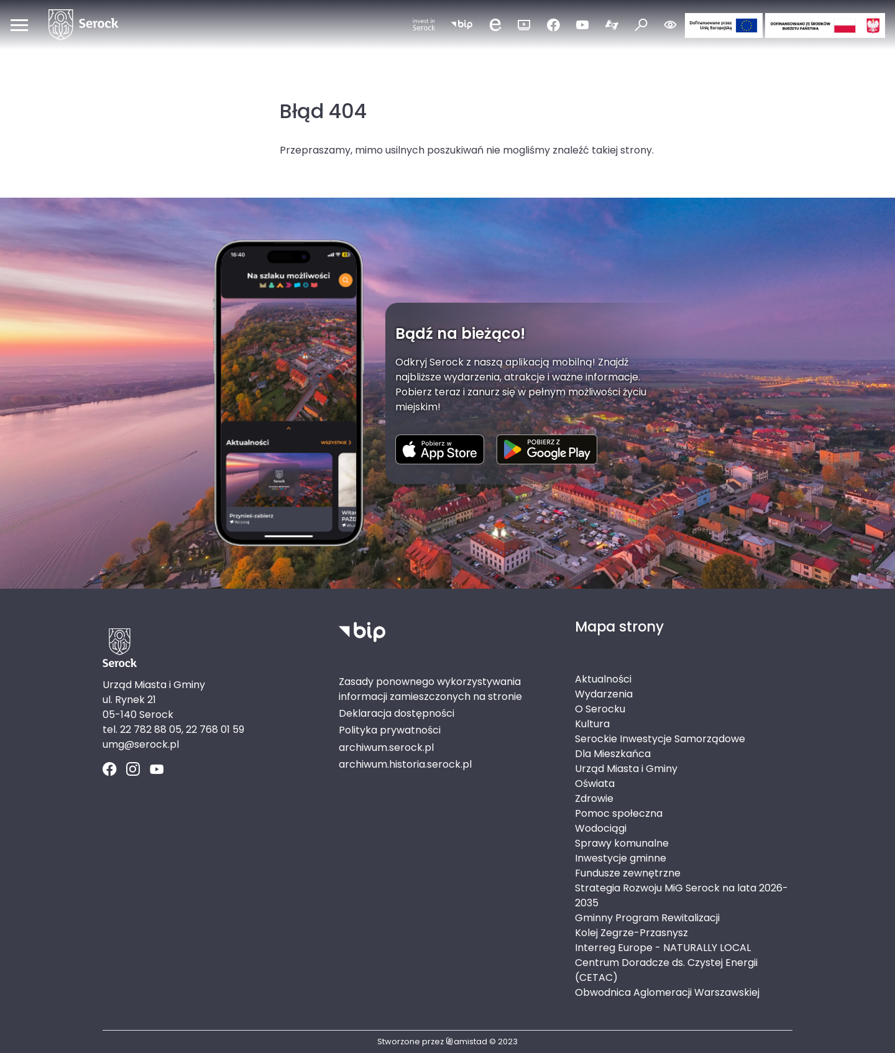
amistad (466, 1041)
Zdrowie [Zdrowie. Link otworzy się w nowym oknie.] (594, 798)
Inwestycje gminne (620, 858)
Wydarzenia (604, 694)
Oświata (595, 783)
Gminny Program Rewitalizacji (647, 918)
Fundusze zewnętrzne (628, 873)
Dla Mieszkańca (613, 754)
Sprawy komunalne (622, 843)
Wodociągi (600, 828)
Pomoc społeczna (619, 813)
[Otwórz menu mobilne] (19, 25)
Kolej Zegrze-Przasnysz (631, 933)
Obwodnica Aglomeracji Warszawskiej (667, 992)
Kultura (592, 724)
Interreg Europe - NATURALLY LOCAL (663, 947)
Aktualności (603, 679)
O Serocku (600, 709)
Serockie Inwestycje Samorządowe (660, 739)
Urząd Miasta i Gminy (626, 768)
